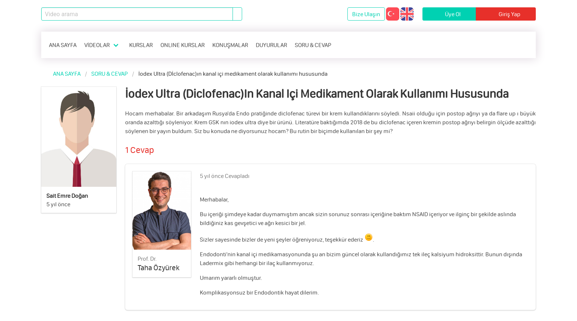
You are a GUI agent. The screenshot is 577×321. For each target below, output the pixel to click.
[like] (525, 174)
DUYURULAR (271, 45)
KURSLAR (141, 45)
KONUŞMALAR (230, 45)
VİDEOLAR (97, 45)
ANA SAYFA (63, 45)
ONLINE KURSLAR (182, 45)
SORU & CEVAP (313, 45)
